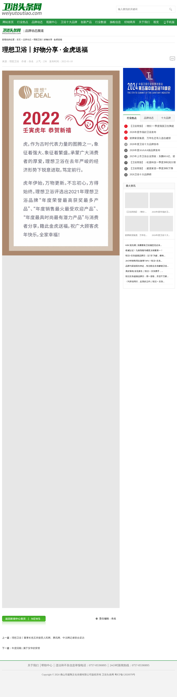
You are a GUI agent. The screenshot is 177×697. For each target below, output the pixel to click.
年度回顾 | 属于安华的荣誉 (26, 648)
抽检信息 (115, 22)
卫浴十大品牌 (69, 22)
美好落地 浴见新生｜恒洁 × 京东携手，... (144, 271)
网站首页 (8, 22)
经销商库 (129, 22)
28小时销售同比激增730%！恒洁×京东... (143, 261)
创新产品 (86, 22)
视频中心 (51, 22)
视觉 (156, 22)
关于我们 (144, 22)
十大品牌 (166, 118)
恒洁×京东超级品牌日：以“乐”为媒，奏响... (145, 255)
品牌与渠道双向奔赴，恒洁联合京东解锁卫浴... (147, 266)
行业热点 (22, 22)
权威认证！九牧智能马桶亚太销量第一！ (144, 250)
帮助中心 (46, 665)
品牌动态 (37, 22)
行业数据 (100, 22)
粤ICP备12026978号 (125, 674)
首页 (19, 39)
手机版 (169, 22)
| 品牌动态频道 (23, 31)
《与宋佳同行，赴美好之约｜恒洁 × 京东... (145, 281)
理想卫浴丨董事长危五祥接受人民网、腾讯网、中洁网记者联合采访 (48, 638)
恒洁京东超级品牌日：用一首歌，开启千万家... (147, 276)
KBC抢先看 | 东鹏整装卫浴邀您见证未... (143, 245)
